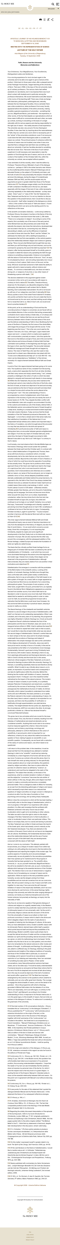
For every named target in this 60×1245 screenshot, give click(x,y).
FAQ (30, 1232)
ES (30, 28)
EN (27, 28)
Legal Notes (30, 1234)
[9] (17, 429)
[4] (32, 274)
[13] (30, 975)
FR (34, 28)
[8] (9, 381)
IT (37, 28)
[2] (17, 184)
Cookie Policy (30, 1237)
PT (41, 28)
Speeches (4, 12)
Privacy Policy (30, 1240)
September (15, 12)
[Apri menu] (57, 4)
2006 (9, 12)
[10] (18, 516)
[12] (50, 626)
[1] (20, 175)
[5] (26, 282)
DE (19, 28)
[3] (48, 248)
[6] (45, 292)
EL (23, 28)
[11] (28, 564)
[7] (26, 304)
